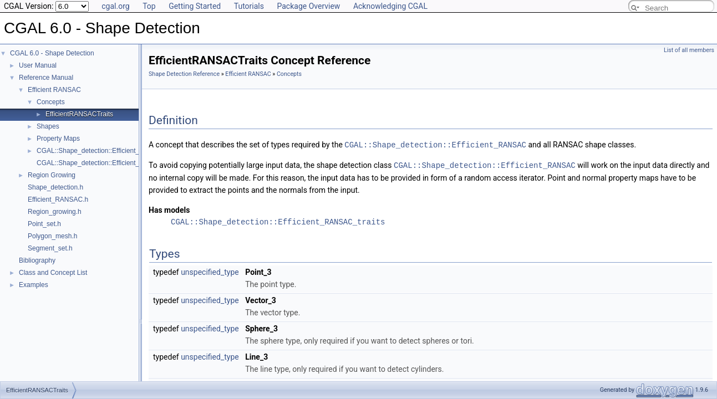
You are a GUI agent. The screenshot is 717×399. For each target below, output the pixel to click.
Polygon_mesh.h (52, 236)
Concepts (51, 102)
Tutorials (249, 6)
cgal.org (115, 6)
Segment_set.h (50, 248)
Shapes (48, 126)
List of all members (689, 50)
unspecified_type (210, 271)
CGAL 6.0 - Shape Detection (52, 53)
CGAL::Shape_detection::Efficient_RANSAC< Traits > (116, 151)
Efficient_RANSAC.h (58, 199)
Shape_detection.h (55, 187)
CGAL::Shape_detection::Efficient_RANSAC (435, 144)
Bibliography (37, 260)
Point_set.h (44, 224)
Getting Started (195, 6)
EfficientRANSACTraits (79, 114)
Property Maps (58, 138)
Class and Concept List (53, 273)
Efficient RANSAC (54, 90)
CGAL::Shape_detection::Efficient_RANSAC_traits (278, 221)
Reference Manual (46, 77)
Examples (33, 285)
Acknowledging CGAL (390, 6)
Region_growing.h (55, 212)
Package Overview (308, 6)
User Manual (38, 65)
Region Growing (51, 175)
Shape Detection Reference (184, 74)
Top (149, 6)
